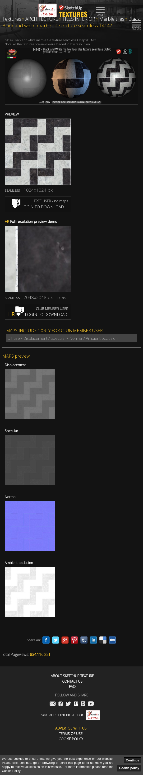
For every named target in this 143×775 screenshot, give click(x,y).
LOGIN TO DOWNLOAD (38, 207)
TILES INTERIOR (78, 19)
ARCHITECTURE (41, 19)
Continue (132, 760)
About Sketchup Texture (72, 676)
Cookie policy (129, 768)
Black (134, 19)
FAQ (72, 686)
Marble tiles (111, 19)
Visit (70, 715)
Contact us (72, 681)
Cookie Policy (71, 739)
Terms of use (71, 733)
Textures (11, 19)
